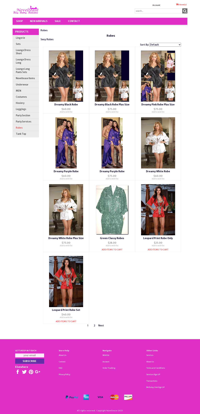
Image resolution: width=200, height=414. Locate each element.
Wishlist (106, 355)
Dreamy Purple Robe (66, 171)
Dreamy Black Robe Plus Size (112, 104)
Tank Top (21, 133)
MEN (18, 90)
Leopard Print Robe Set (66, 310)
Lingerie (20, 37)
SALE (58, 21)
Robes (19, 127)
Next (101, 325)
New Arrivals (39, 21)
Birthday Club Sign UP (155, 387)
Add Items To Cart (112, 249)
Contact (74, 21)
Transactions (151, 381)
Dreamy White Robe (158, 171)
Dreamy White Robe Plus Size (66, 238)
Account (156, 5)
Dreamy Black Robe (66, 104)
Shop (19, 21)
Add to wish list (66, 112)
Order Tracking (109, 368)
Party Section (23, 115)
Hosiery (20, 103)
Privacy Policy (64, 374)
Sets (18, 44)
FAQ (60, 368)
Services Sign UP (153, 374)
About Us (62, 355)
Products (21, 31)
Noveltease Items (25, 78)
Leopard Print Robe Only (158, 238)
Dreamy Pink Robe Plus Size (158, 104)
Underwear (22, 84)
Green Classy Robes (112, 238)
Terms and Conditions (155, 368)
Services (149, 355)
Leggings (21, 109)
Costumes (21, 96)
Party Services (23, 121)
